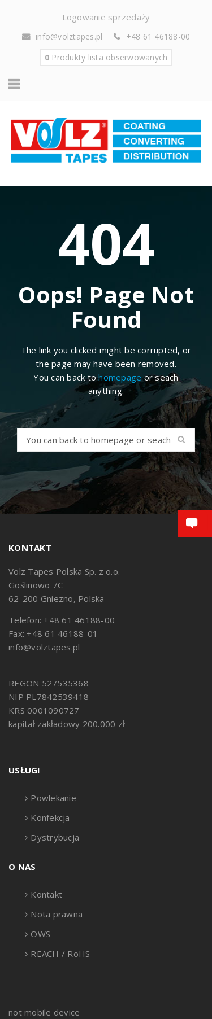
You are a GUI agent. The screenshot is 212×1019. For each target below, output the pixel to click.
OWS (40, 933)
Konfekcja (50, 817)
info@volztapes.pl (69, 36)
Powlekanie (53, 797)
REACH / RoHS (60, 953)
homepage (119, 377)
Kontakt (46, 894)
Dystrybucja (55, 837)
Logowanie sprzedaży (106, 17)
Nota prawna (57, 914)
